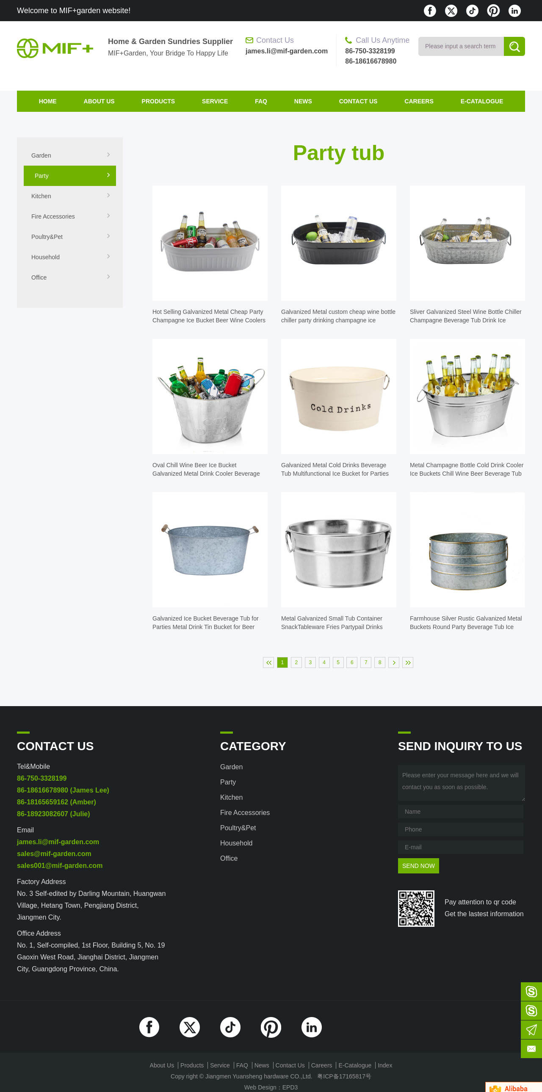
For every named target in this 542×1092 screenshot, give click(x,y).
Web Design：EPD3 (271, 1087)
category (253, 746)
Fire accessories (71, 216)
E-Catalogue (482, 101)
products (158, 101)
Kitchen (71, 196)
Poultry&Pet (71, 236)
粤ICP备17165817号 (344, 1076)
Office (71, 277)
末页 (407, 662)
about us (99, 101)
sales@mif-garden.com (54, 853)
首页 (268, 662)
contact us (358, 101)
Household (71, 257)
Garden (71, 155)
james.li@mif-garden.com (58, 841)
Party (73, 175)
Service (215, 101)
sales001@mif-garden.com (59, 865)
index (385, 1065)
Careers (418, 101)
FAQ (261, 101)
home (48, 101)
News (303, 101)
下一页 (393, 662)
